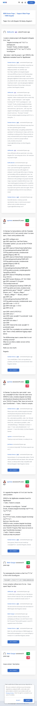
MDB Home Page (9, 13)
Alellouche (10, 32)
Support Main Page (23, 13)
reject (18, 700)
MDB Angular (9, 16)
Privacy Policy (10, 693)
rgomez (9, 220)
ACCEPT (28, 700)
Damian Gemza (12, 62)
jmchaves (10, 444)
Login (31, 2)
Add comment (13, 370)
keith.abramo (11, 162)
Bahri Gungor (11, 563)
